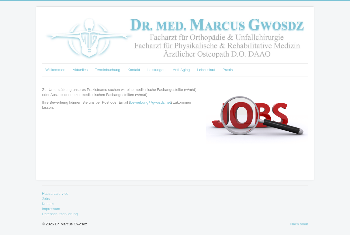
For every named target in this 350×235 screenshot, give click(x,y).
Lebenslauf (206, 70)
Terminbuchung (107, 70)
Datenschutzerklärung (60, 214)
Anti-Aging (181, 70)
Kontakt (133, 70)
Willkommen (55, 70)
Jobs (46, 198)
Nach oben (299, 224)
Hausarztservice (55, 193)
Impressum (51, 209)
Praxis (228, 70)
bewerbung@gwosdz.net (150, 102)
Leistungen (157, 70)
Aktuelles (80, 70)
